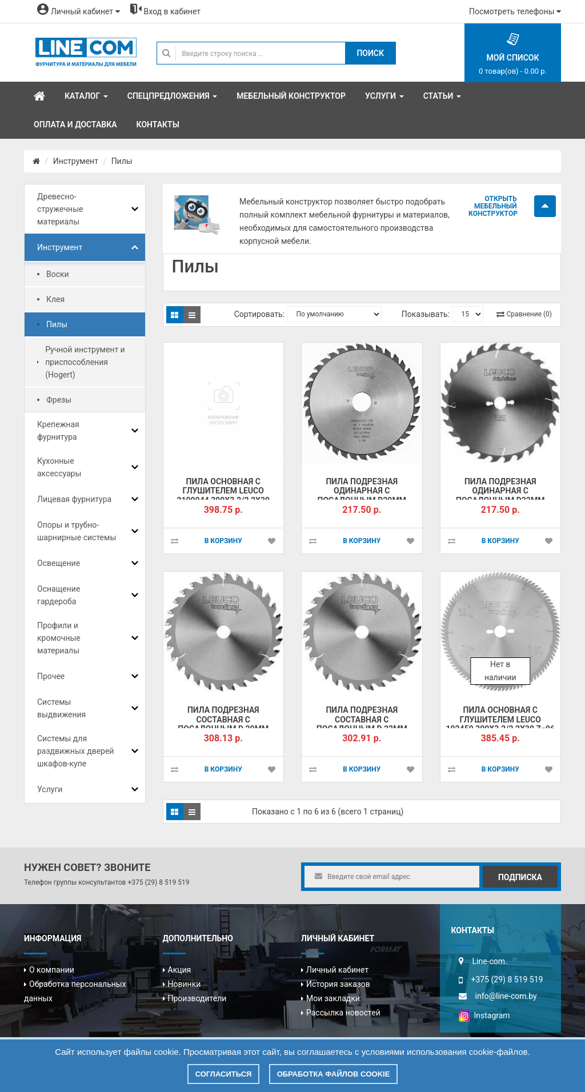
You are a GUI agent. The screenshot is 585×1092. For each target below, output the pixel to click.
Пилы (122, 161)
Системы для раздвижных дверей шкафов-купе (75, 751)
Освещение (58, 563)
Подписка (520, 877)
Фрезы (58, 399)
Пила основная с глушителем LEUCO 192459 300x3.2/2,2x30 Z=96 (500, 719)
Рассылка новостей (343, 1012)
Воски (57, 274)
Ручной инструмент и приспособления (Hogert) (85, 362)
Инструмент (75, 161)
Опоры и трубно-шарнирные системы (76, 531)
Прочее (51, 676)
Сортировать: (259, 314)
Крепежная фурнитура (58, 430)
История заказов (338, 984)
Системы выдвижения (61, 708)
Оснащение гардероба (58, 595)
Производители (197, 998)
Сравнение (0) (529, 314)
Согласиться (223, 1074)
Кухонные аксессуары (59, 467)
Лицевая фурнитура (74, 499)
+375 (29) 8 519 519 (158, 882)
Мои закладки (333, 998)
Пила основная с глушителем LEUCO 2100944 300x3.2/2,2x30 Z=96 (223, 496)
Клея (55, 299)
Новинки (184, 984)
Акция (179, 969)
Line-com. (489, 961)
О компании (51, 969)
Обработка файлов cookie (333, 1074)
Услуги (49, 789)
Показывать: (426, 314)
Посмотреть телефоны (515, 11)
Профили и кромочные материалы (59, 638)
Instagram (484, 1015)
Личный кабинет (337, 969)
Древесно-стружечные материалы (60, 209)
